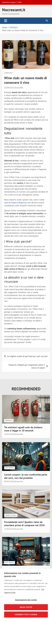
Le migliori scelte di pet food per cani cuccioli (27, 356)
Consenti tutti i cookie (26, 615)
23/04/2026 (9, 529)
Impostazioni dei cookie (26, 600)
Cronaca (9, 420)
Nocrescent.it (13, 9)
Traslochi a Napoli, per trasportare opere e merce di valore (26, 366)
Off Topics (9, 468)
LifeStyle (8, 73)
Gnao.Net (19, 87)
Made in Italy (11, 515)
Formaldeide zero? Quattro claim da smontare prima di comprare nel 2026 (24, 523)
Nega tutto (26, 607)
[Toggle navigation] (5, 20)
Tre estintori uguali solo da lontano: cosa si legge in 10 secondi (23, 429)
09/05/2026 (9, 481)
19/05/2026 (9, 434)
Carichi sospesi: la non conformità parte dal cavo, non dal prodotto (25, 476)
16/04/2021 (9, 87)
